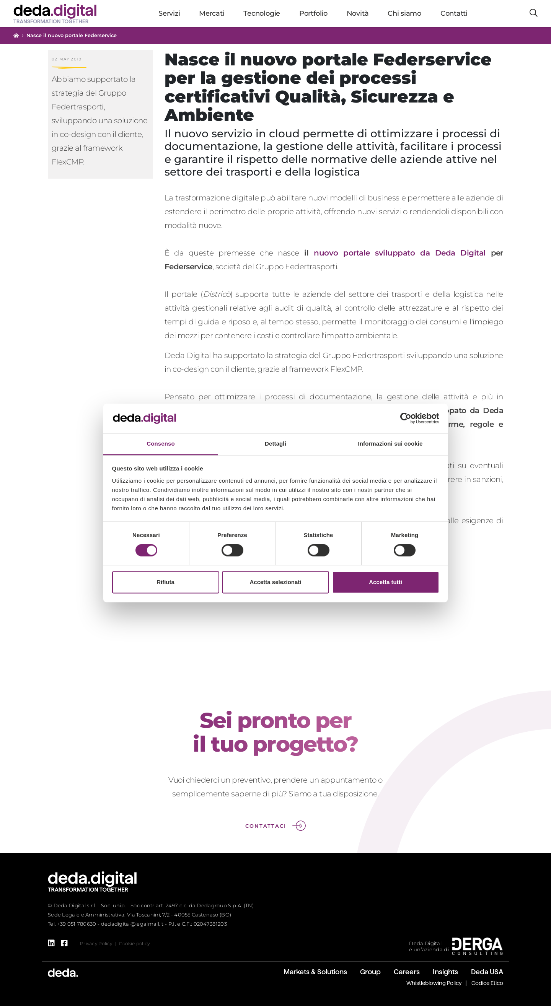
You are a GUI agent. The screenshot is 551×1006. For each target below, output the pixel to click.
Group (370, 971)
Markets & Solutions (315, 971)
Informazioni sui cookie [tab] (390, 443)
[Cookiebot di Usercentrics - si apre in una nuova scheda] (405, 418)
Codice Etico (487, 983)
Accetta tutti (385, 582)
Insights (445, 971)
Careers (407, 971)
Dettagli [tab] (275, 443)
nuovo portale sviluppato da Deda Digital (400, 252)
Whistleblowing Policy (434, 983)
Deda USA (487, 971)
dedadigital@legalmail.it (132, 924)
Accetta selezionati (275, 582)
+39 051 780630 (76, 924)
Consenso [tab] (160, 443)
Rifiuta (165, 582)
